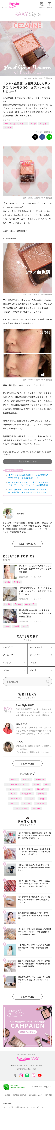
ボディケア (35, 654)
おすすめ (7, 604)
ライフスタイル (21, 808)
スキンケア (8, 647)
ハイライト (43, 123)
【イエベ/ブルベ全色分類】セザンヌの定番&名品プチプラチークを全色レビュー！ (28, 476)
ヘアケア (7, 662)
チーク (33, 123)
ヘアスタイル (27, 794)
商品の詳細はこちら (27, 461)
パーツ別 (30, 798)
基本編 (16, 626)
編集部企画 (40, 779)
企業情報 (6, 1095)
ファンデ (17, 582)
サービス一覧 (8, 1107)
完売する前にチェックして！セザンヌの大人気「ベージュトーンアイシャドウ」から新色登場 (28, 484)
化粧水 (42, 798)
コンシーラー (30, 604)
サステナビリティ (37, 1107)
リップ (25, 626)
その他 (33, 670)
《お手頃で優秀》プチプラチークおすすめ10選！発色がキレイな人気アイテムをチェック (27, 491)
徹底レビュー (42, 789)
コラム (6, 670)
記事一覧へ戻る (27, 543)
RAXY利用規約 (16, 1065)
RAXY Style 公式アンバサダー (15, 123)
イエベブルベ (15, 798)
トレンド (27, 789)
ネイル (33, 662)
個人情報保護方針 (19, 1095)
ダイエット (41, 803)
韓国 (47, 784)
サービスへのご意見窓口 (33, 1065)
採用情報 (48, 1095)
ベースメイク (17, 120)
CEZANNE (8, 127)
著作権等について (35, 1095)
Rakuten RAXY (16, 5)
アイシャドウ (13, 789)
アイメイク (8, 654)
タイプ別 (36, 808)
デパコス (18, 604)
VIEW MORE (27, 763)
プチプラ (41, 794)
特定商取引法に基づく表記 (26, 1069)
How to (7, 582)
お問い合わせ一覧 (21, 1107)
